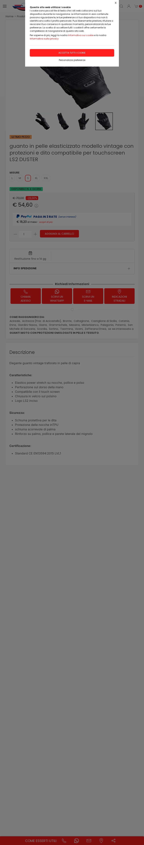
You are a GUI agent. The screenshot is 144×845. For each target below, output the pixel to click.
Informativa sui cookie (81, 35)
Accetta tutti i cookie (72, 52)
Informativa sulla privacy (44, 38)
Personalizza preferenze (72, 60)
